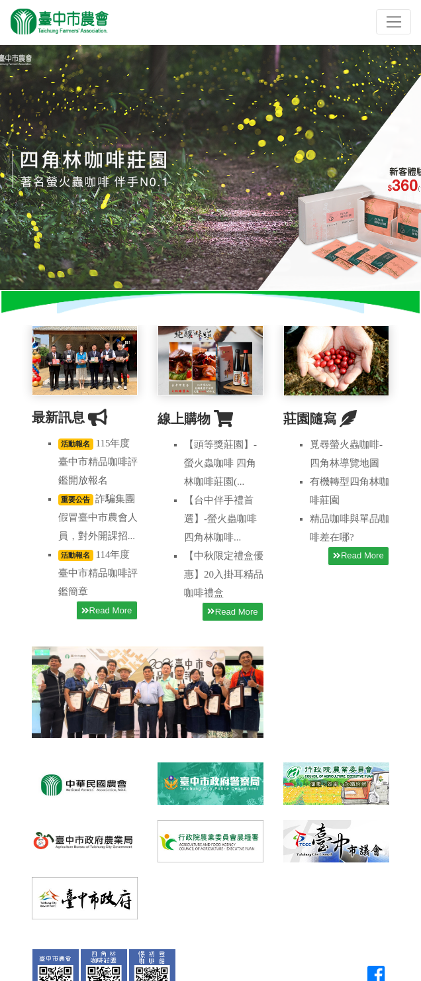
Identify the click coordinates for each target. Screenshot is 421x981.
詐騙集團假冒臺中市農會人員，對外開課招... (98, 517)
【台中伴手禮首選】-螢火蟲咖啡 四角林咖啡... (220, 518)
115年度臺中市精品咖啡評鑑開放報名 (98, 462)
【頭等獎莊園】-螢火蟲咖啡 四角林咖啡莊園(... (220, 463)
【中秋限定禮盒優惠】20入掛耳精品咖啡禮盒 (223, 574)
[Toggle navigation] (393, 21)
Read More (106, 610)
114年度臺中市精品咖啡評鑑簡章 (98, 573)
